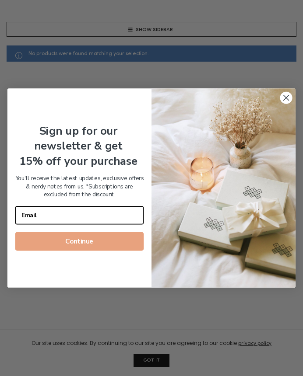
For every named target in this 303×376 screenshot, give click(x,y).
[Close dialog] (286, 97)
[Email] (79, 215)
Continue (79, 241)
